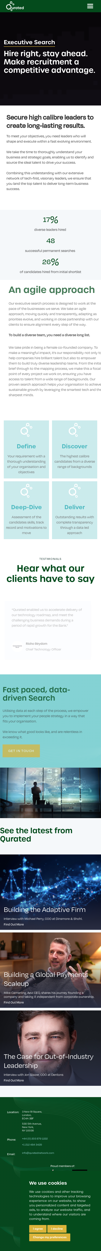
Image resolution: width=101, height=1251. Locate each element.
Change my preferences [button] (50, 1237)
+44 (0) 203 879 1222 (35, 1138)
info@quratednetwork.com (38, 1153)
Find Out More (14, 924)
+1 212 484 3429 (32, 1144)
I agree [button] (38, 1229)
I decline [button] (57, 1229)
